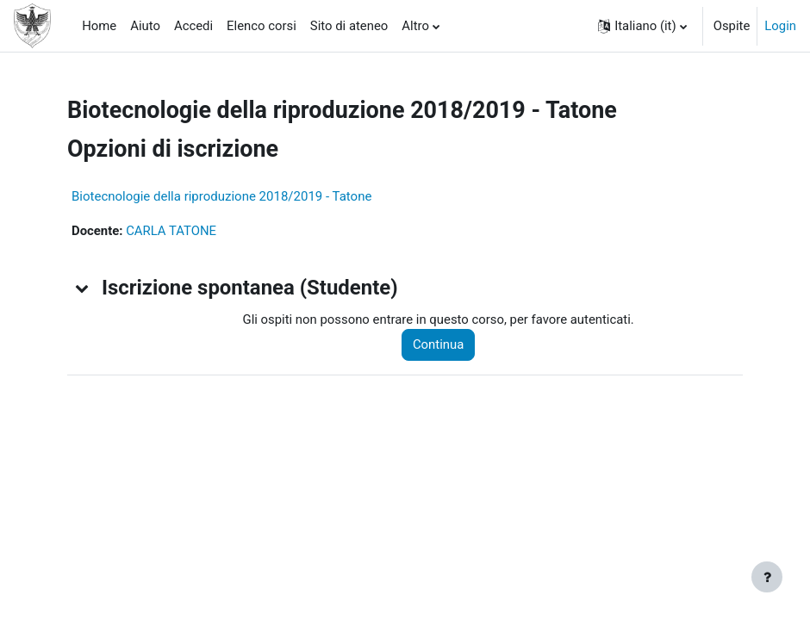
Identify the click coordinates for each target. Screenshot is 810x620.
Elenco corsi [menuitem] (261, 26)
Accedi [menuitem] (193, 26)
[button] (642, 26)
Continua (438, 344)
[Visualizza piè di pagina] (766, 576)
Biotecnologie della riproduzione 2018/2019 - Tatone (221, 196)
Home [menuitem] (99, 26)
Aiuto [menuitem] (145, 26)
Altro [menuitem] (415, 26)
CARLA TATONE (171, 231)
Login (780, 26)
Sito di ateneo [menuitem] (349, 26)
